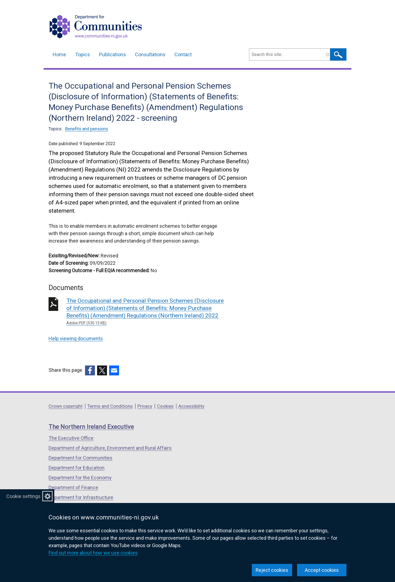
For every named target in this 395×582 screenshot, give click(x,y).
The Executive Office (71, 438)
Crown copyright (66, 406)
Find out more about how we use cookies (93, 553)
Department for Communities (80, 458)
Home (59, 54)
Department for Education (77, 468)
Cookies (165, 406)
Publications (112, 54)
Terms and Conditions (110, 406)
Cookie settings (23, 496)
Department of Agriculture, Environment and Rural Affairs (110, 448)
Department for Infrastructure (81, 497)
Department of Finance (73, 487)
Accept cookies (322, 570)
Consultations (150, 54)
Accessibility (191, 406)
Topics (82, 54)
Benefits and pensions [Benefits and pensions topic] (86, 128)
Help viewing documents (76, 338)
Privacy (144, 406)
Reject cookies (272, 570)
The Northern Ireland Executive (91, 426)
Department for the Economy (80, 477)
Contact (183, 54)
